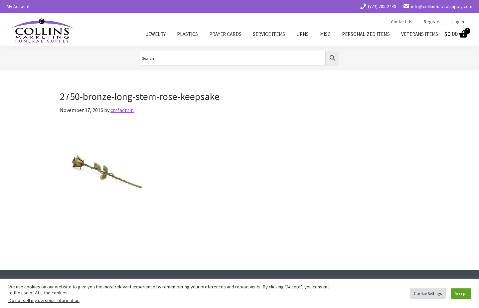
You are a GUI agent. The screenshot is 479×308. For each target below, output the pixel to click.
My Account (18, 6)
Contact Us (401, 22)
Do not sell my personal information (44, 300)
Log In (458, 22)
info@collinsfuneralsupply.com (437, 6)
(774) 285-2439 (378, 6)
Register (432, 22)
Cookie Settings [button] (428, 293)
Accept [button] (461, 293)
